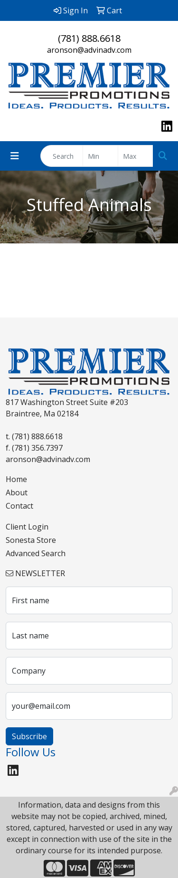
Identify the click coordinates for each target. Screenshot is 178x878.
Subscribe (29, 736)
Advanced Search (36, 553)
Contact (19, 506)
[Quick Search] (61, 156)
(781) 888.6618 (89, 38)
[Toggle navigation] (15, 156)
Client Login (27, 526)
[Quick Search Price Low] (100, 156)
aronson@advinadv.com (89, 50)
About (17, 492)
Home (16, 479)
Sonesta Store (31, 540)
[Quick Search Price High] (135, 156)
